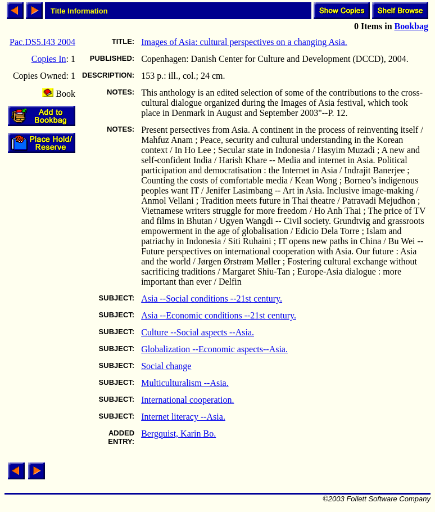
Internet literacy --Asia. (183, 416)
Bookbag (411, 26)
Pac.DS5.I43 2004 (42, 42)
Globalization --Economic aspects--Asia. (214, 349)
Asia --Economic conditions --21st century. (218, 315)
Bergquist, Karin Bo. (178, 433)
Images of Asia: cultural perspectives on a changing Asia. (244, 42)
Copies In (48, 59)
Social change (166, 366)
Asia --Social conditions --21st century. (211, 298)
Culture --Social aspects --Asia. (197, 332)
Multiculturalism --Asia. (185, 383)
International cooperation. (187, 400)
